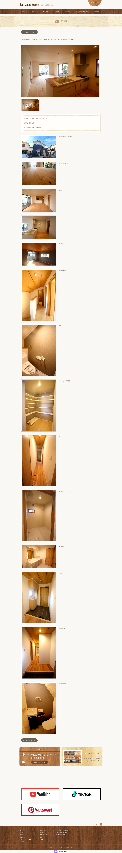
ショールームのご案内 (82, 11)
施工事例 (45, 11)
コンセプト (34, 11)
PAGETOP (95, 824)
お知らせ (42, 839)
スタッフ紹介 (43, 834)
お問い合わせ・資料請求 (61, 830)
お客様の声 (67, 11)
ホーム (24, 11)
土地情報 (42, 837)
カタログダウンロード (61, 832)
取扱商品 (56, 11)
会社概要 (42, 832)
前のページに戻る (29, 32)
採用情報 (96, 11)
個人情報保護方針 (60, 834)
